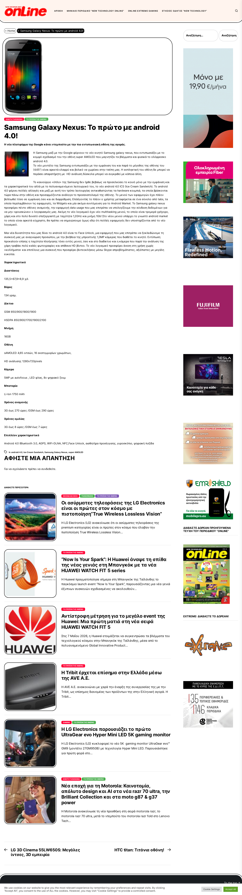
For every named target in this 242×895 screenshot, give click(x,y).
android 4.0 (16, 452)
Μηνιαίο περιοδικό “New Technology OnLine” (95, 11)
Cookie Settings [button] (211, 889)
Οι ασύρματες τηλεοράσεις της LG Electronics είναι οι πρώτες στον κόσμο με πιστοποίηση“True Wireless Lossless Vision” (113, 508)
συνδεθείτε (48, 469)
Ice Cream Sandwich (33, 452)
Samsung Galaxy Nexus (55, 452)
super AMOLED (76, 452)
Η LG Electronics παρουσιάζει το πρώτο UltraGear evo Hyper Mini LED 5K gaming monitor (116, 732)
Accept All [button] (230, 889)
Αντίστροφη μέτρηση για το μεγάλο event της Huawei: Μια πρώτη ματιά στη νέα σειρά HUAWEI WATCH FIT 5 (113, 621)
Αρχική (58, 11)
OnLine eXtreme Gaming (143, 11)
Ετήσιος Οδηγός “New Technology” (184, 11)
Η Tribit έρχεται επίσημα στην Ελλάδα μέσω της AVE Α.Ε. (111, 675)
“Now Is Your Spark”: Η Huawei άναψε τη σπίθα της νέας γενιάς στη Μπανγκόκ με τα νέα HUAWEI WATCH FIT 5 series (114, 565)
